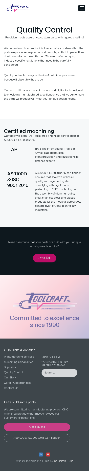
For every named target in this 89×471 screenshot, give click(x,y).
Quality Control (13, 372)
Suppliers (10, 367)
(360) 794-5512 (51, 357)
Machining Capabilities (18, 362)
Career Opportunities (17, 383)
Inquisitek (60, 461)
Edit (70, 461)
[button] (81, 8)
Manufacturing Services (19, 357)
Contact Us (11, 388)
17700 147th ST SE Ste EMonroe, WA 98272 (56, 363)
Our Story (10, 377)
